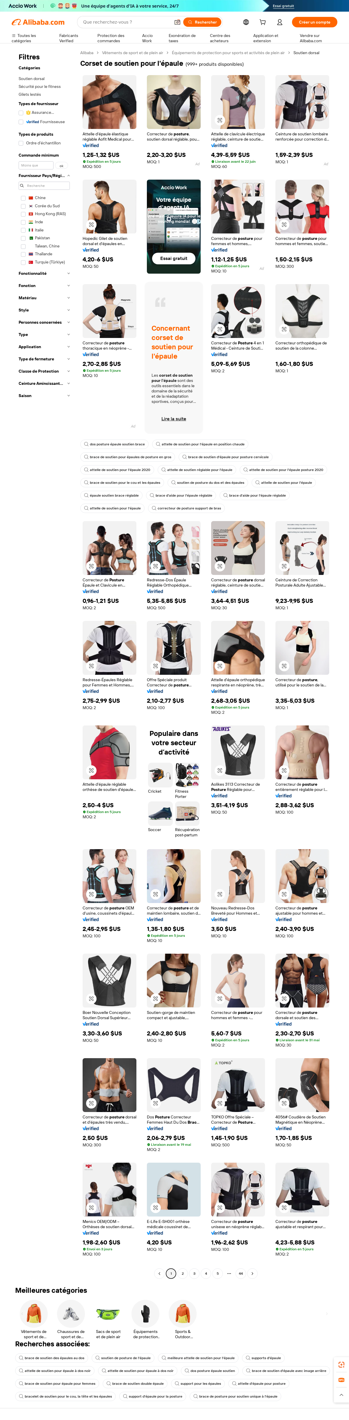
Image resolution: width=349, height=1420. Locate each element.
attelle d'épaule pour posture (259, 1383)
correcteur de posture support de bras (186, 508)
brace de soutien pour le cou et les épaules (122, 482)
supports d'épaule (263, 1358)
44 (241, 1274)
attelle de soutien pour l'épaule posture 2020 (283, 470)
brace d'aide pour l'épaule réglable (181, 495)
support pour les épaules (198, 1383)
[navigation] (44, 664)
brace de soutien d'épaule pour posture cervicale (225, 457)
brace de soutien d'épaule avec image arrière (286, 1370)
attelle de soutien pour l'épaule (283, 482)
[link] (341, 1364)
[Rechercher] (202, 22)
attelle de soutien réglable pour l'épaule (196, 470)
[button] (177, 22)
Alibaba (86, 52)
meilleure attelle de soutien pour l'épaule (198, 1358)
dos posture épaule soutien (210, 1370)
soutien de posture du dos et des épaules (207, 482)
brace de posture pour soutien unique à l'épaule (235, 1396)
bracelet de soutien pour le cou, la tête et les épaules (65, 1396)
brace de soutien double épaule (135, 1383)
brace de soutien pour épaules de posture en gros (127, 457)
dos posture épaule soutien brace (114, 444)
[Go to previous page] (159, 1273)
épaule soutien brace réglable (111, 495)
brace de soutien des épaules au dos (51, 1358)
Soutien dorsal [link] (306, 52)
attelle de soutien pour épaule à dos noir (55, 1370)
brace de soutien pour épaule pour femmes (57, 1383)
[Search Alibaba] (126, 22)
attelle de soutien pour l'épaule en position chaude (200, 444)
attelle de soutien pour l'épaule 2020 (117, 470)
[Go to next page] (252, 1273)
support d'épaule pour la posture (152, 1396)
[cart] (263, 23)
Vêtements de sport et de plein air (132, 52)
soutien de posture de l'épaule (123, 1358)
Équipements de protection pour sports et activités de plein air (228, 52)
